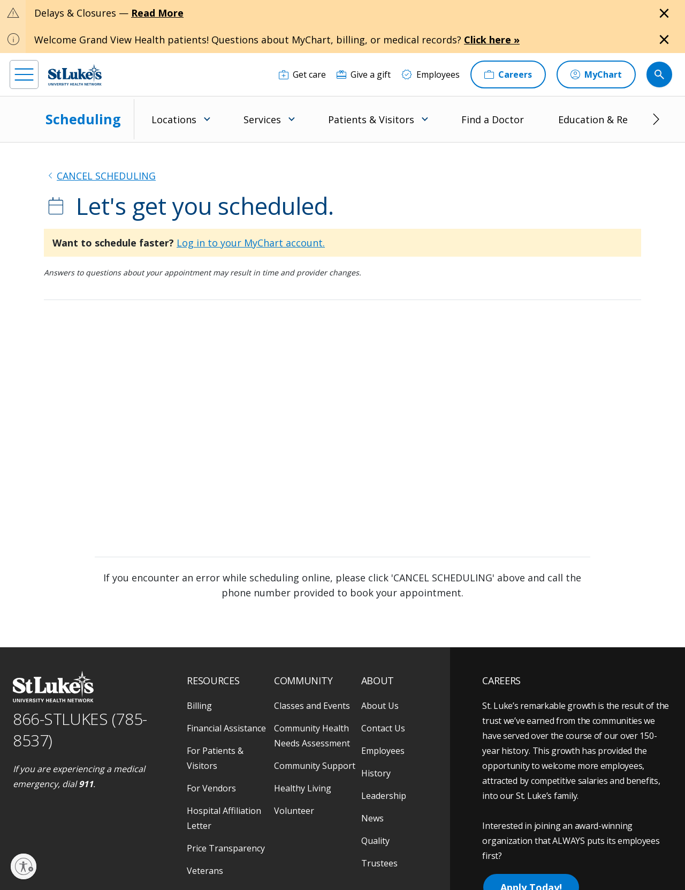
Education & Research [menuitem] (608, 119)
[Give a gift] (364, 74)
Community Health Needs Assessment (312, 735)
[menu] (24, 74)
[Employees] (430, 74)
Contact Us (383, 728)
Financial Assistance (226, 728)
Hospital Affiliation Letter (224, 818)
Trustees (379, 863)
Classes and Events (312, 706)
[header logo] (75, 75)
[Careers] (508, 74)
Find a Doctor (492, 119)
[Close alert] (664, 13)
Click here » (492, 39)
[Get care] (302, 74)
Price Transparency (226, 848)
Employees (383, 751)
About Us (380, 706)
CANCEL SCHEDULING (106, 175)
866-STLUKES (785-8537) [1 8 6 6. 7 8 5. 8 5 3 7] (80, 730)
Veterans (205, 871)
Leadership (383, 796)
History (376, 773)
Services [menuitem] (262, 119)
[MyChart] (596, 74)
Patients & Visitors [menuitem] (371, 119)
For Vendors (211, 788)
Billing (199, 706)
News (372, 818)
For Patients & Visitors (215, 758)
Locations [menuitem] (173, 119)
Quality (375, 841)
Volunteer (294, 811)
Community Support (314, 766)
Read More (157, 12)
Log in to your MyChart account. (251, 242)
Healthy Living (302, 788)
